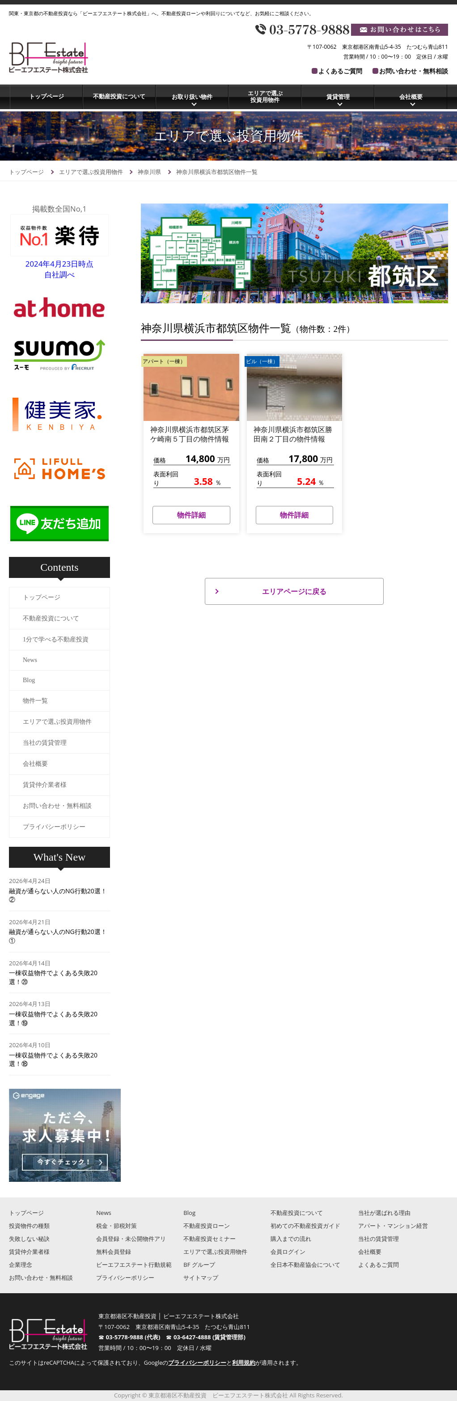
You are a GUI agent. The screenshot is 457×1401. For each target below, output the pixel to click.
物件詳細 (191, 515)
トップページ (46, 96)
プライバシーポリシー (54, 827)
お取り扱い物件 (192, 97)
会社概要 (411, 97)
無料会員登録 (113, 1252)
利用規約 (243, 1363)
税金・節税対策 (116, 1226)
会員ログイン (288, 1252)
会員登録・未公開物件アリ (131, 1239)
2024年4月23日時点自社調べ (59, 264)
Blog (29, 680)
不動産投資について (119, 96)
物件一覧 (35, 700)
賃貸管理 (338, 97)
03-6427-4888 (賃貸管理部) (209, 1337)
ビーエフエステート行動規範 (134, 1265)
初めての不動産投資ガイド (305, 1226)
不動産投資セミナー (209, 1239)
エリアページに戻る (294, 591)
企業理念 (20, 1265)
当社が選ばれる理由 (384, 1213)
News (30, 660)
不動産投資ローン (206, 1226)
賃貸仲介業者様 (45, 784)
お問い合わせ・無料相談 (413, 71)
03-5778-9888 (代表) (136, 1337)
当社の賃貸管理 (45, 742)
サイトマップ (200, 1278)
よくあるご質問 (340, 71)
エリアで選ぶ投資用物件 (265, 96)
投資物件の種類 (29, 1226)
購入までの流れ (291, 1239)
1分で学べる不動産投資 (56, 639)
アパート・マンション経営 (393, 1226)
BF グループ (199, 1265)
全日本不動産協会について (305, 1265)
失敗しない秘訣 (29, 1239)
